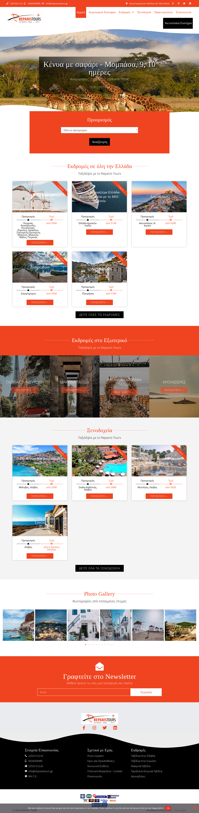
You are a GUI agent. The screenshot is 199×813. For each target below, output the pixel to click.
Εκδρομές (126, 12)
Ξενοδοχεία (144, 12)
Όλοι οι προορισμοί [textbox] (75, 130)
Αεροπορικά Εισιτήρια (102, 12)
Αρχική (80, 12)
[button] (3, 75)
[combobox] (99, 130)
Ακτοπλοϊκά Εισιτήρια (178, 23)
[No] (194, 808)
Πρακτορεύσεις (163, 12)
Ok (168, 808)
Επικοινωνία (183, 12)
